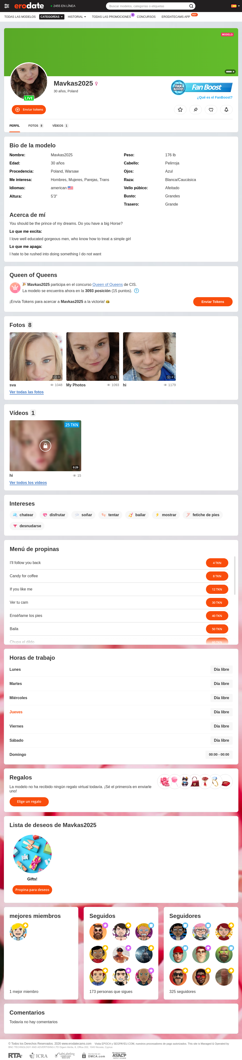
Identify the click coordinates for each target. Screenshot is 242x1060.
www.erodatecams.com (76, 1043)
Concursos (146, 17)
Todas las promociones (112, 16)
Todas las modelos (20, 17)
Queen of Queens (108, 284)
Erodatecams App (177, 16)
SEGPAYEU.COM (124, 1043)
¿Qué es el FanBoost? (215, 97)
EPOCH (106, 1043)
